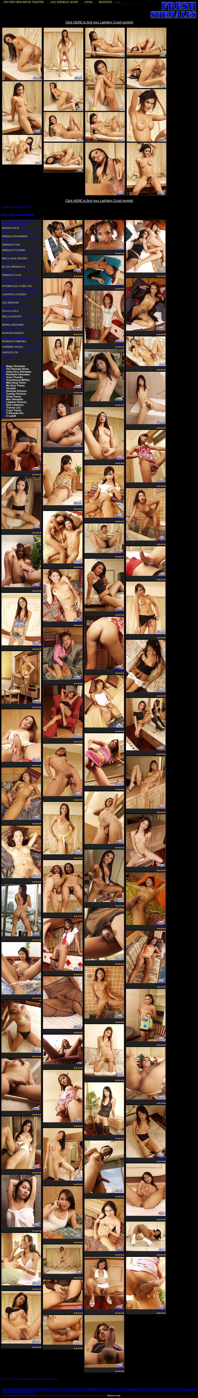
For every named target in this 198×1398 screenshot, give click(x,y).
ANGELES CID (10, 352)
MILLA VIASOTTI (12, 316)
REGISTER (105, 2)
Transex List (13, 407)
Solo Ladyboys (15, 405)
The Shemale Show (17, 369)
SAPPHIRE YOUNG (12, 347)
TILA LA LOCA (10, 311)
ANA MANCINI (10, 302)
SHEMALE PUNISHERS (15, 236)
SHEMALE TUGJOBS (13, 250)
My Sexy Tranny (15, 385)
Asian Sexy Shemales (18, 371)
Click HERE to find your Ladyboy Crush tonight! (99, 22)
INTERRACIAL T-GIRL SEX (17, 286)
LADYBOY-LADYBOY (14, 294)
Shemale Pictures (16, 391)
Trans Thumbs (14, 377)
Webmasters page (113, 1395)
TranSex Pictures (16, 394)
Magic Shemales (15, 366)
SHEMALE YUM (11, 244)
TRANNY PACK (10, 228)
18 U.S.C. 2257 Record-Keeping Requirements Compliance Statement (29, 1379)
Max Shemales (14, 399)
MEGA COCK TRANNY (14, 258)
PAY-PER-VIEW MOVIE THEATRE (24, 2)
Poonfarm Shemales (18, 374)
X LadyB (11, 416)
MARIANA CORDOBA (14, 341)
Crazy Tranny (14, 410)
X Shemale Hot (14, 413)
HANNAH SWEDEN (13, 333)
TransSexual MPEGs (18, 380)
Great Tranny (13, 396)
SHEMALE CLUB (11, 275)
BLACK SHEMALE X (13, 266)
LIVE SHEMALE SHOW (64, 2)
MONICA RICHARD (13, 324)
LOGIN (88, 2)
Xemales (11, 388)
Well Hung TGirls (16, 382)
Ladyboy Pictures (16, 402)
